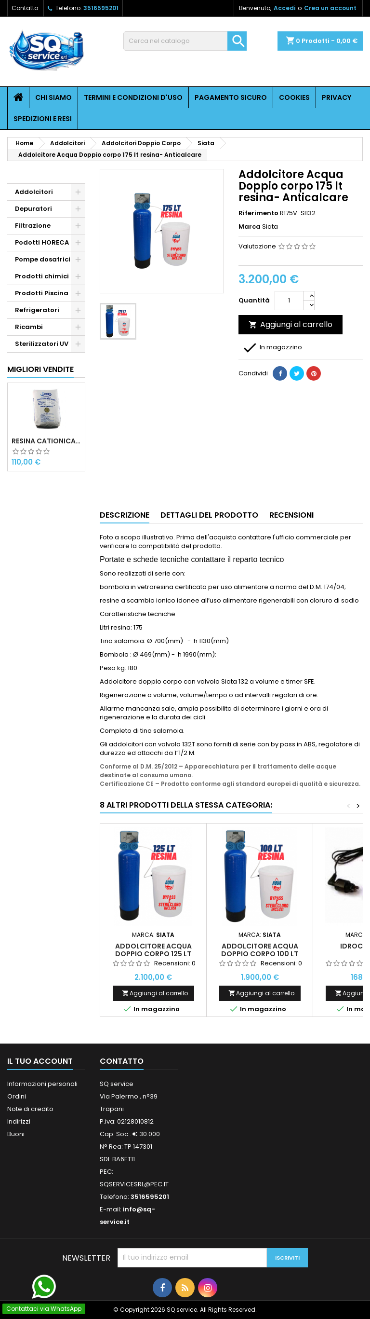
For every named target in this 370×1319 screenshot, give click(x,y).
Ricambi (29, 326)
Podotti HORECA (42, 242)
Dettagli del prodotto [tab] (209, 515)
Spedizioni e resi (42, 119)
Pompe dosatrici (42, 259)
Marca (249, 226)
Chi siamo (53, 97)
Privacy (336, 97)
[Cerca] (185, 41)
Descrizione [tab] (124, 515)
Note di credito (30, 1108)
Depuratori (33, 208)
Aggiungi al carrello (290, 324)
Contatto (25, 8)
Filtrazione (33, 225)
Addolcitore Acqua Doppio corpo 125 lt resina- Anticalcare (153, 953)
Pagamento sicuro (231, 97)
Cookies (294, 97)
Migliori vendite (40, 369)
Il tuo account (40, 1061)
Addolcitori (34, 191)
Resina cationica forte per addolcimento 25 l (46, 441)
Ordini (16, 1096)
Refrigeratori (37, 310)
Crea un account (330, 8)
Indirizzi (18, 1121)
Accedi (284, 8)
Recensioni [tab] (291, 515)
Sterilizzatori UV (41, 343)
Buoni (16, 1134)
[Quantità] (289, 300)
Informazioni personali (42, 1083)
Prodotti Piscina (41, 293)
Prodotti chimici (42, 276)
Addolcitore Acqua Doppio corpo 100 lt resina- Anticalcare (259, 953)
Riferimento (258, 213)
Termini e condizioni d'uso (133, 97)
